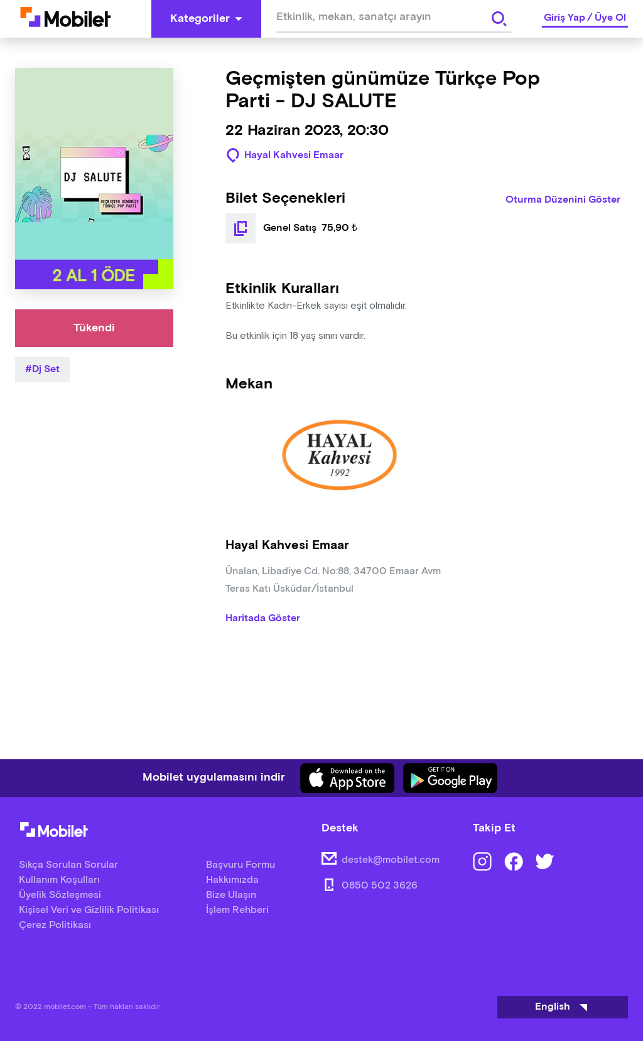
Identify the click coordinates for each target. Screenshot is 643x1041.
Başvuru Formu (240, 865)
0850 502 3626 (380, 885)
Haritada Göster (262, 618)
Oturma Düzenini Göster (562, 200)
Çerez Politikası (55, 925)
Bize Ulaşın (231, 895)
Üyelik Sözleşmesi (60, 895)
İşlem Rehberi (237, 910)
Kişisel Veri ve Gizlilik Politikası (89, 910)
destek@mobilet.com (391, 860)
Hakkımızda (232, 880)
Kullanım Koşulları (59, 880)
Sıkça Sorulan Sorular (68, 865)
